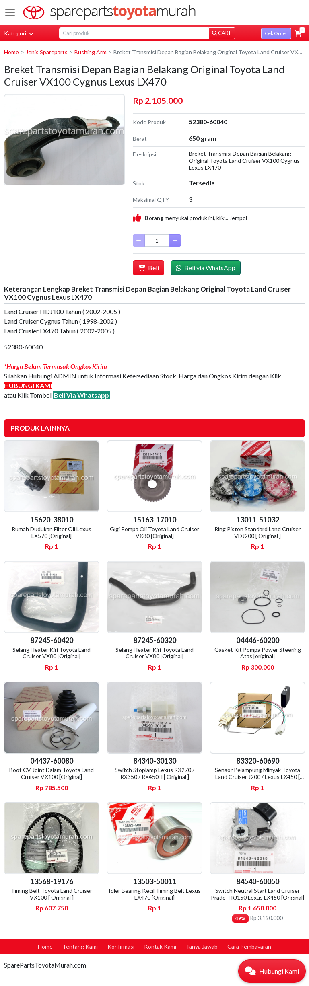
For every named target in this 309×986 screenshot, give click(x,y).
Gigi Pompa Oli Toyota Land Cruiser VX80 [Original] (154, 532)
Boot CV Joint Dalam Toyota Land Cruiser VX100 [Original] (51, 773)
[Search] (134, 33)
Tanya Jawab (202, 946)
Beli (148, 267)
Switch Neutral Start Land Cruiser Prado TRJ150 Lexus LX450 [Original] (257, 894)
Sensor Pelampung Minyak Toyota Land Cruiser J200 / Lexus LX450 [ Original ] (257, 776)
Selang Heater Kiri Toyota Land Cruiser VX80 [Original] (51, 653)
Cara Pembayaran (249, 946)
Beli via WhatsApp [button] (205, 267)
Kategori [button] (18, 33)
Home (11, 52)
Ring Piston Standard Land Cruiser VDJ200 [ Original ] (257, 532)
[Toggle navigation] (10, 12)
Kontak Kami (160, 946)
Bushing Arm (90, 52)
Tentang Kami (80, 946)
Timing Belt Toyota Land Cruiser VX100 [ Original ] (51, 894)
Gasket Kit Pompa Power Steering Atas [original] (257, 653)
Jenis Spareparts (47, 52)
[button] (298, 33)
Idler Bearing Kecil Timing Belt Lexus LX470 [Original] (155, 894)
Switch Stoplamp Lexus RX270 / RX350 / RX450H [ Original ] (154, 773)
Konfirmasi (120, 946)
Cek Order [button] (276, 33)
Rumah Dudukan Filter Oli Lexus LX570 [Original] (51, 532)
